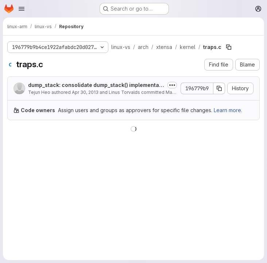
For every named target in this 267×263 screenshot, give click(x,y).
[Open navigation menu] (21, 9)
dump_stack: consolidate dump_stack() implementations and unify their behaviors (95, 85)
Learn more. (228, 110)
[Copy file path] (229, 47)
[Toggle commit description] (172, 85)
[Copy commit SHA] (219, 88)
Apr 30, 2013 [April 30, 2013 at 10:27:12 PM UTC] (85, 92)
